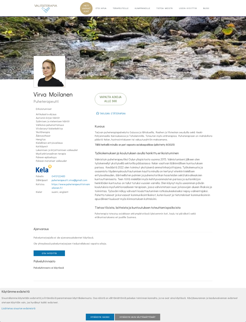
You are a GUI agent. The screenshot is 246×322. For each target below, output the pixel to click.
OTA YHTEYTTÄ (49, 253)
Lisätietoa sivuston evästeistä (18, 308)
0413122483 (58, 176)
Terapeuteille (120, 8)
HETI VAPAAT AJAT (86, 8)
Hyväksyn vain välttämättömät (137, 317)
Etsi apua (101, 8)
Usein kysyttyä (188, 8)
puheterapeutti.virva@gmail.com (69, 180)
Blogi (206, 8)
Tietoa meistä (164, 8)
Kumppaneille (142, 8)
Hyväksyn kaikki (100, 317)
